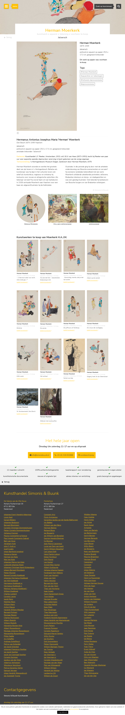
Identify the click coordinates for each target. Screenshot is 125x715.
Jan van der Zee (90, 682)
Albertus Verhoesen (12, 669)
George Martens (90, 626)
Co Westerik (89, 674)
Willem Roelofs (10, 629)
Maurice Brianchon (91, 563)
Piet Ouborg (89, 639)
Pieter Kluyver (10, 579)
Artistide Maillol (50, 610)
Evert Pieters (49, 632)
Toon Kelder (49, 602)
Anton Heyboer (90, 602)
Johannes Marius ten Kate (14, 568)
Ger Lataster (89, 621)
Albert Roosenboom (12, 634)
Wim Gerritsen (90, 586)
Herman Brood (90, 565)
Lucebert (87, 623)
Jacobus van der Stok (12, 666)
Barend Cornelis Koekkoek (14, 581)
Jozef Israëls (8, 555)
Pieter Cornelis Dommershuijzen (17, 536)
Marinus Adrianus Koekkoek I (15, 595)
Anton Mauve (9, 613)
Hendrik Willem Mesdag (14, 616)
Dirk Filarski (48, 565)
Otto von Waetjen (91, 663)
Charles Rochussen (11, 624)
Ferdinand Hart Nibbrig (53, 579)
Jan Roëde (88, 642)
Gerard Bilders (10, 526)
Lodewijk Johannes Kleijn (14, 571)
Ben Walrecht (89, 668)
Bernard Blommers (11, 531)
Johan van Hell (50, 584)
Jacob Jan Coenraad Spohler (15, 661)
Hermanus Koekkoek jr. (13, 592)
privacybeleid (74, 709)
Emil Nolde (88, 637)
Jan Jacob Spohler (11, 658)
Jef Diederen (89, 579)
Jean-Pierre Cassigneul (53, 550)
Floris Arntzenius (51, 523)
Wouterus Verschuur (12, 671)
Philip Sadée (9, 642)
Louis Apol (8, 523)
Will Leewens (89, 618)
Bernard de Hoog (51, 589)
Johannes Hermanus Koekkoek (16, 584)
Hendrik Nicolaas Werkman (95, 671)
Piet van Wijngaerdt (52, 671)
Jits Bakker (48, 528)
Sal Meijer (88, 629)
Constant (87, 571)
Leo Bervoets (89, 547)
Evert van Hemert (51, 581)
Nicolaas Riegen (10, 621)
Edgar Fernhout (50, 563)
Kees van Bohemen (91, 557)
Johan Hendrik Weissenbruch (15, 679)
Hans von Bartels (91, 536)
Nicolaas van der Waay (53, 669)
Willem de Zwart (51, 682)
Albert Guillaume (51, 573)
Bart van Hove (9, 547)
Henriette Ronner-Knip (13, 632)
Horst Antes (89, 526)
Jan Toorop (48, 655)
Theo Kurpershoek (91, 616)
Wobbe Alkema (90, 520)
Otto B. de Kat (90, 613)
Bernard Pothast (10, 618)
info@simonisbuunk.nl (39, 456)
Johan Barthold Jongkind (13, 558)
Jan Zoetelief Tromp (12, 682)
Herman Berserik (90, 544)
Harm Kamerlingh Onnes (54, 600)
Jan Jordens (88, 610)
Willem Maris (9, 610)
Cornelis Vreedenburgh (53, 666)
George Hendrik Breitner (54, 544)
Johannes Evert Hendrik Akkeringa (17, 521)
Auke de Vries (89, 658)
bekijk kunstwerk (22, 283)
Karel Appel (89, 531)
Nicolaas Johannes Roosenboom (16, 637)
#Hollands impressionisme (91, 81)
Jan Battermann (90, 539)
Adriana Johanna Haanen (53, 576)
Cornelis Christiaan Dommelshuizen (18, 534)
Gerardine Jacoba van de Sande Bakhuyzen (61, 526)
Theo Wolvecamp (91, 679)
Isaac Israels (48, 597)
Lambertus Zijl (50, 679)
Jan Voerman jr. (50, 661)
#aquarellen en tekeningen (91, 77)
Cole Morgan (89, 631)
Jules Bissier (89, 549)
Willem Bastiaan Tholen (53, 653)
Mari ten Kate (9, 565)
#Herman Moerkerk (88, 73)
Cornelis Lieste (10, 602)
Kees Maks (48, 613)
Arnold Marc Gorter (52, 571)
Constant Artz (49, 521)
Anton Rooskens (90, 647)
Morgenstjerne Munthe (53, 629)
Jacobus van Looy (51, 621)
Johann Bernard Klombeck (14, 576)
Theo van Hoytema (51, 595)
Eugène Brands (90, 560)
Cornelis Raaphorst (51, 637)
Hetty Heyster (50, 587)
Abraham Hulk (10, 550)
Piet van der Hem (51, 592)
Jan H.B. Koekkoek (11, 587)
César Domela (89, 581)
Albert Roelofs (10, 626)
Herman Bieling (50, 534)
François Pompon (51, 634)
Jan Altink (88, 528)
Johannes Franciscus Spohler (15, 655)
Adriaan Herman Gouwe (93, 589)
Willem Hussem (90, 608)
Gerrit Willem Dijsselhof (53, 555)
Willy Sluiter (49, 642)
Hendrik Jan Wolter (52, 676)
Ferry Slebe (88, 650)
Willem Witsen (50, 674)
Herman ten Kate (11, 563)
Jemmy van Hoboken (92, 605)
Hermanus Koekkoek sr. (13, 589)
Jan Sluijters (49, 645)
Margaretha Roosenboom (14, 639)
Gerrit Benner (89, 542)
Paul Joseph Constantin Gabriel (16, 544)
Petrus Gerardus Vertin (13, 674)
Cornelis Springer (11, 663)
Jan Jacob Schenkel (11, 653)
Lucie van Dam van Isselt (54, 552)
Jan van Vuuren (90, 660)
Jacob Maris (8, 605)
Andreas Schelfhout (12, 647)
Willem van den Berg (52, 531)
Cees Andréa (89, 523)
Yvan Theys (88, 653)
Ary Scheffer (9, 645)
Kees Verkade (49, 658)
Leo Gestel (48, 568)
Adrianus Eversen (11, 539)
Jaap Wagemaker (91, 666)
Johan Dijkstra (89, 576)
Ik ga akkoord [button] (63, 712)
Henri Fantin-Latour (52, 560)
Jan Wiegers (89, 676)
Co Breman (48, 547)
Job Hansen (88, 594)
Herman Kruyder (50, 605)
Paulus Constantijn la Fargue (15, 542)
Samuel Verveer (10, 676)
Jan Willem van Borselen (54, 542)
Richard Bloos (49, 536)
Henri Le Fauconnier (92, 584)
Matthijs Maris (9, 608)
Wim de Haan (89, 592)
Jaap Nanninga (89, 634)
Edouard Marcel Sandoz (53, 639)
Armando (87, 534)
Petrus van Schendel (12, 650)
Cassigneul (88, 568)
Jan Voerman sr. (50, 663)
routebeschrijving (86, 456)
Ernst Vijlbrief (89, 655)
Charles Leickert (10, 600)
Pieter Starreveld (51, 650)
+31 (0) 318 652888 (64, 456)
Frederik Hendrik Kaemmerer (55, 624)
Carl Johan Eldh (50, 558)
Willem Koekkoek (11, 597)
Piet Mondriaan (50, 616)
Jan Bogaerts (49, 539)
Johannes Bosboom (11, 528)
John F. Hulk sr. (10, 552)
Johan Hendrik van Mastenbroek (56, 626)
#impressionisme (87, 85)
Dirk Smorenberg (51, 647)
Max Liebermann (50, 608)
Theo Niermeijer (50, 618)
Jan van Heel (89, 597)
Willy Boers (88, 552)
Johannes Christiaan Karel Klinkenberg (19, 573)
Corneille (87, 573)
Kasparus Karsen (10, 560)
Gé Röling (88, 645)
